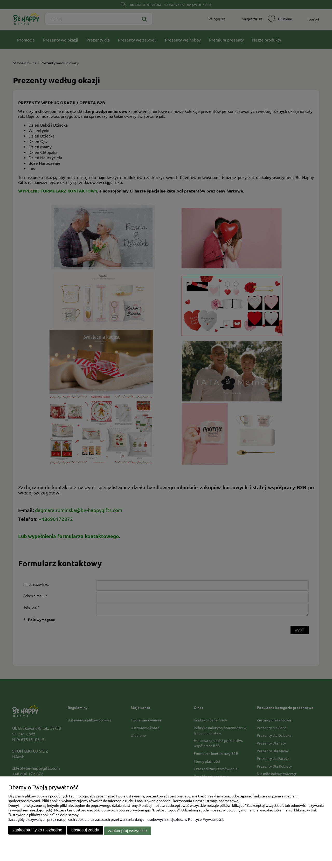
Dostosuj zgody (85, 831)
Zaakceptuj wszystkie (127, 831)
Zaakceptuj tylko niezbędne (37, 831)
